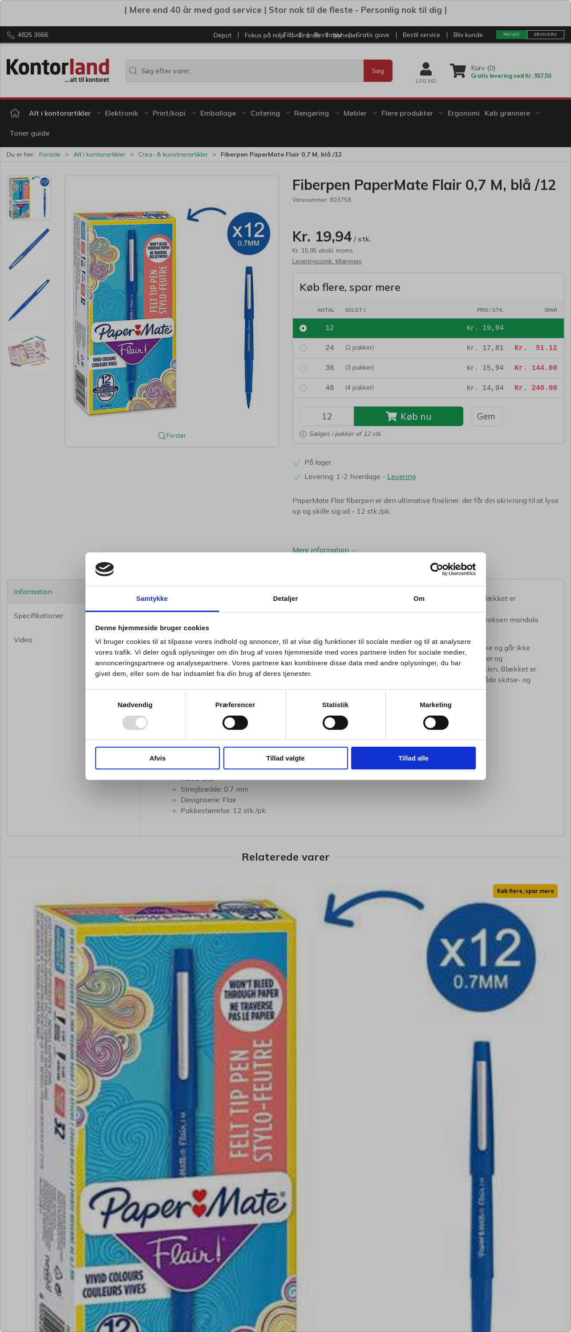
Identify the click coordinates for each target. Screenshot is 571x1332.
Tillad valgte (285, 758)
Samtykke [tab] (152, 598)
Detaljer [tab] (285, 598)
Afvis (158, 758)
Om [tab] (419, 598)
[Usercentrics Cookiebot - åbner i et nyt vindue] (437, 569)
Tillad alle (413, 758)
